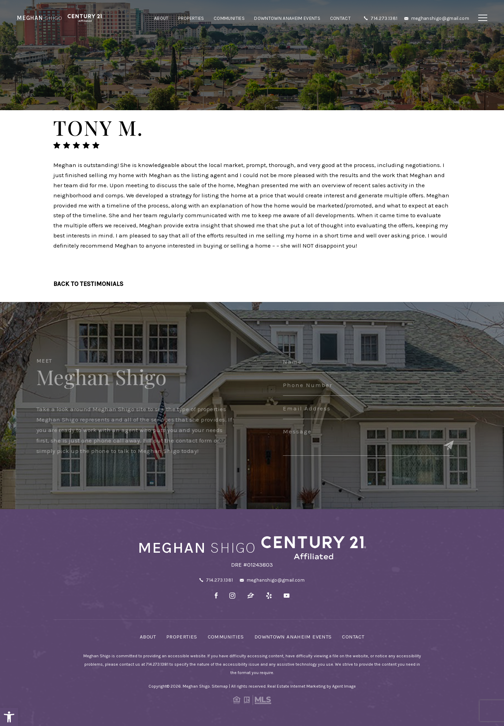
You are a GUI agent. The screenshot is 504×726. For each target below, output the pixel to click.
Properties (191, 18)
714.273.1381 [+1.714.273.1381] (384, 18)
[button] (9, 717)
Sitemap (220, 686)
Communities (229, 18)
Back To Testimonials (88, 284)
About (161, 18)
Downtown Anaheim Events (287, 18)
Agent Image (344, 686)
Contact (340, 18)
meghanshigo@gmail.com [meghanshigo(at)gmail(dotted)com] (440, 18)
